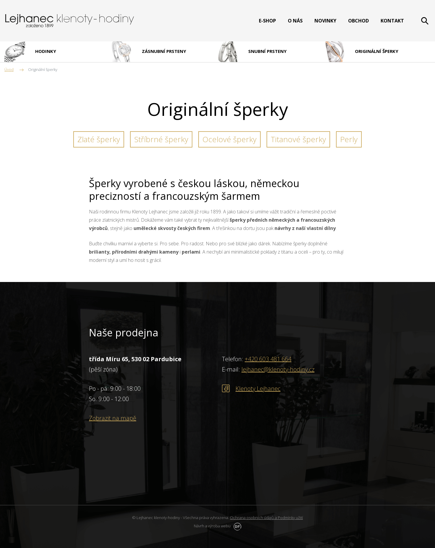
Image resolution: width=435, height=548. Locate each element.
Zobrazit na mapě (112, 418)
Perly (349, 139)
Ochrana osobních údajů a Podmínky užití (266, 517)
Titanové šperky (298, 139)
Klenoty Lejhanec (258, 389)
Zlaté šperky (98, 139)
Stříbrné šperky (161, 139)
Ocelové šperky (229, 139)
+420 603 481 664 (268, 359)
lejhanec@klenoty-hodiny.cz (277, 369)
